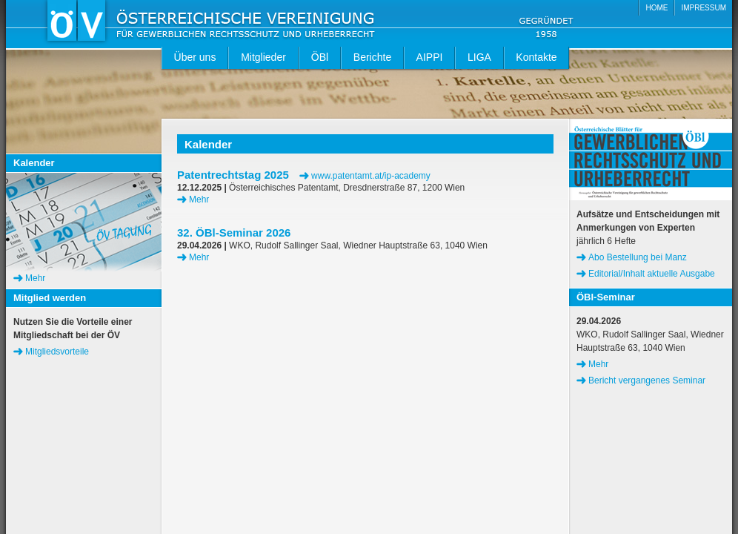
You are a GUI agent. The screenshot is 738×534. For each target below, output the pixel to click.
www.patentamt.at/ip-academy (370, 176)
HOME (656, 8)
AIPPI (429, 57)
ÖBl (319, 57)
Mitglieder (263, 57)
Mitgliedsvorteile (57, 351)
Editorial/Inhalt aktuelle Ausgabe (651, 273)
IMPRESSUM (703, 8)
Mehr (199, 199)
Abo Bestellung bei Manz (637, 257)
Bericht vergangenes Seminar (646, 380)
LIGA (479, 57)
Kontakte (536, 57)
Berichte (372, 57)
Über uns (195, 57)
